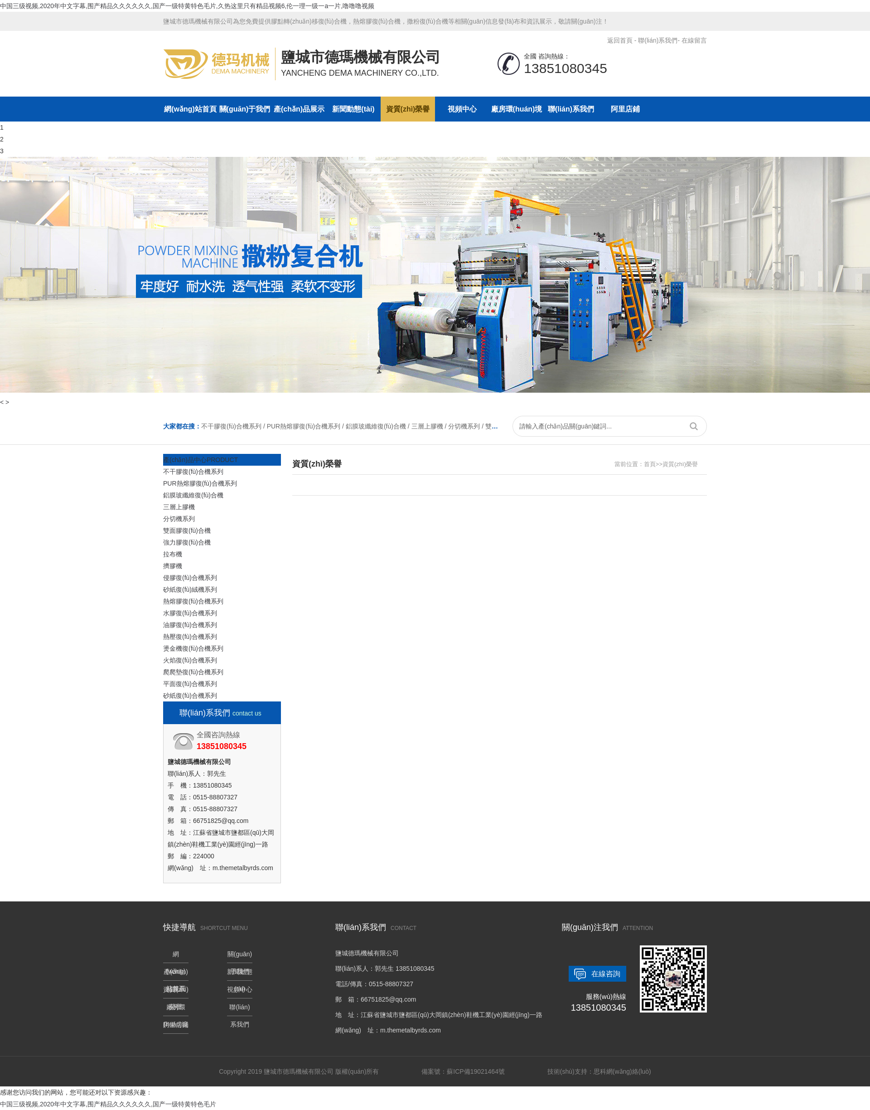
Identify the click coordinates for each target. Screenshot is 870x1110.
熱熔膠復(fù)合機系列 (193, 601)
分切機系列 (179, 518)
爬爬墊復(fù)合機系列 (193, 672)
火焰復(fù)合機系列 (190, 660)
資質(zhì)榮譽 (408, 109)
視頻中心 (462, 109)
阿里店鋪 (625, 109)
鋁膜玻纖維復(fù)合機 (193, 495)
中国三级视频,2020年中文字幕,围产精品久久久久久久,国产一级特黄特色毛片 (108, 1104)
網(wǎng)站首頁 (190, 109)
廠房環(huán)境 (516, 109)
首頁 (650, 464)
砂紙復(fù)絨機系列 (190, 589)
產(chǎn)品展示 (299, 109)
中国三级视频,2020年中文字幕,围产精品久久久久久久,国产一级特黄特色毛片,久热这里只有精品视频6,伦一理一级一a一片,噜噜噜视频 (187, 6)
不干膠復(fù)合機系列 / (234, 426)
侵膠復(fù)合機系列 (190, 577)
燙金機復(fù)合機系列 (193, 648)
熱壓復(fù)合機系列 (190, 636)
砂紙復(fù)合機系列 (190, 695)
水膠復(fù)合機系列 (190, 613)
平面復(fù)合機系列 (190, 683)
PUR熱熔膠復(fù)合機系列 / (306, 426)
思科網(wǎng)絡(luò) (622, 1071)
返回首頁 (620, 40)
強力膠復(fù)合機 (187, 542)
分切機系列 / (466, 426)
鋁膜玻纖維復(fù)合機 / (378, 426)
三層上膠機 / (430, 426)
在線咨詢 (605, 974)
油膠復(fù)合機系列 (190, 624)
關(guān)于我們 (245, 109)
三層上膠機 (179, 507)
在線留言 (694, 40)
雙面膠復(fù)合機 (187, 530)
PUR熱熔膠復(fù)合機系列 (200, 483)
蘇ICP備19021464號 (476, 1071)
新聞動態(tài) (353, 109)
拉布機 (172, 554)
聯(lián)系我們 (657, 40)
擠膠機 (172, 566)
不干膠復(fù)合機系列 (193, 471)
